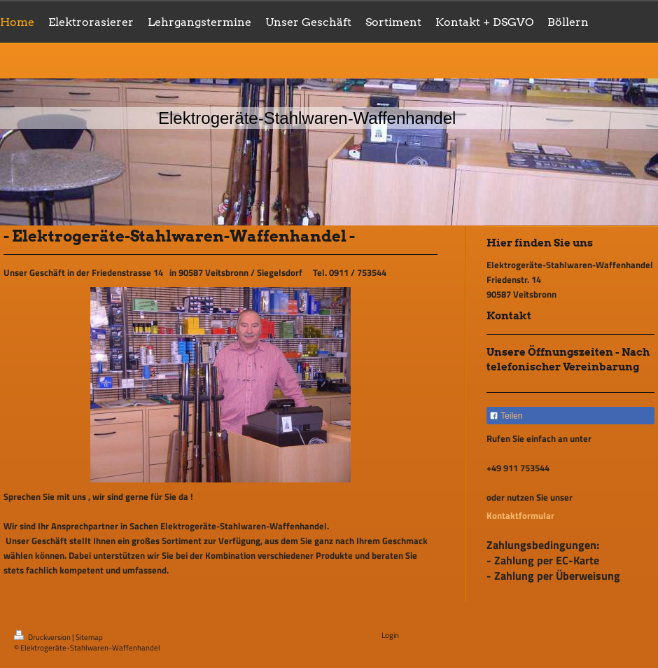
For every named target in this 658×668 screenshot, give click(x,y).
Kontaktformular (520, 515)
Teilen (505, 416)
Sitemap (89, 637)
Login (390, 635)
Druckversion (43, 637)
